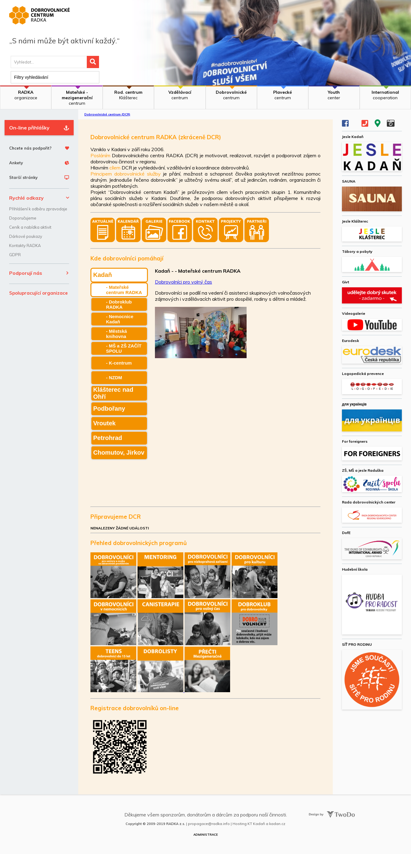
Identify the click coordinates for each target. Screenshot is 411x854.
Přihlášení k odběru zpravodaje (38, 208)
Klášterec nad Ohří (113, 393)
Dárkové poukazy (25, 236)
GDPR (15, 254)
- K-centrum (119, 362)
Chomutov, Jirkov (118, 452)
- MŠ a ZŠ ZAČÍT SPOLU (123, 348)
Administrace (205, 835)
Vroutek (104, 423)
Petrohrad (107, 437)
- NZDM (114, 377)
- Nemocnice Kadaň (119, 319)
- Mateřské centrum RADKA (124, 290)
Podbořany (109, 408)
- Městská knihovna (116, 334)
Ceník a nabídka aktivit (30, 227)
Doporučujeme (22, 218)
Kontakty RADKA (25, 245)
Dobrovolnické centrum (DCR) (107, 114)
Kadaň (102, 274)
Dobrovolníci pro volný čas (183, 282)
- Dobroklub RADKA (119, 304)
